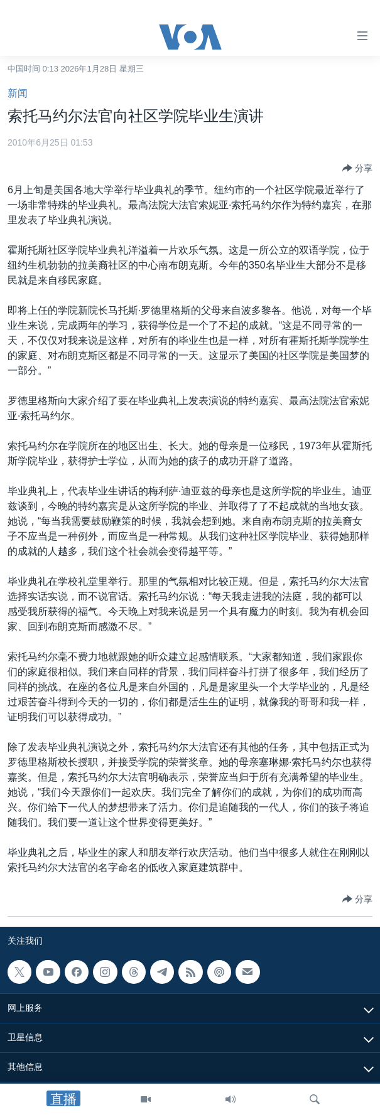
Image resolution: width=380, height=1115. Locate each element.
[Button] (357, 168)
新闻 (18, 93)
